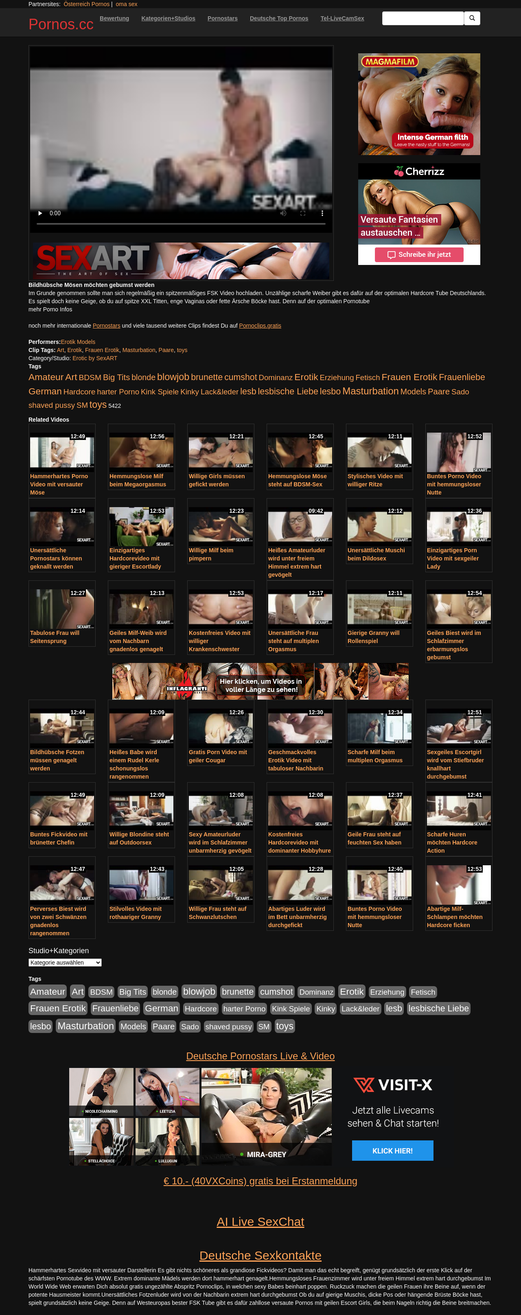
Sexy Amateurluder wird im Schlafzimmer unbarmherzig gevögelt (220, 842)
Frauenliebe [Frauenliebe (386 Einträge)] (462, 377)
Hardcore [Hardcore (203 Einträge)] (79, 391)
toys (182, 350)
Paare (166, 350)
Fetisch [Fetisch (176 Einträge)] (367, 377)
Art (60, 350)
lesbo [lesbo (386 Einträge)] (330, 391)
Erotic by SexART (94, 358)
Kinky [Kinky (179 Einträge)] (189, 391)
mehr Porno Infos (50, 309)
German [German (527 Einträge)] (45, 391)
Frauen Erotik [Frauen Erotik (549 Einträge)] (409, 377)
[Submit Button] (472, 18)
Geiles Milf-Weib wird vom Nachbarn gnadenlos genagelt (138, 641)
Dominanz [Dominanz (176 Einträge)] (275, 377)
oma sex (127, 4)
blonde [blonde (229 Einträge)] (143, 377)
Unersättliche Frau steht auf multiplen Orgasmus (293, 641)
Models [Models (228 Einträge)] (413, 391)
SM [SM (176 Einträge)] (82, 405)
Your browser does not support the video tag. (181, 140)
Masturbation (139, 350)
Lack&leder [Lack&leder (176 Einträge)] (220, 391)
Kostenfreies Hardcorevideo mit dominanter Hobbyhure (299, 842)
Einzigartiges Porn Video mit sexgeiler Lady (453, 558)
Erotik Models (78, 342)
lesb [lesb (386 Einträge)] (248, 391)
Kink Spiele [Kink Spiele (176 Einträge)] (160, 391)
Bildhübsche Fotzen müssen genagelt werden (57, 760)
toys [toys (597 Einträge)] (98, 404)
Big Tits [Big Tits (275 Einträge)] (116, 377)
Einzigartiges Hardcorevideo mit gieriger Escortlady (135, 558)
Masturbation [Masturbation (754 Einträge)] (370, 390)
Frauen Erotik (102, 350)
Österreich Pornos (86, 4)
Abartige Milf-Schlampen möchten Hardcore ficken (455, 917)
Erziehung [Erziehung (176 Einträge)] (337, 377)
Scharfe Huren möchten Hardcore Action (452, 842)
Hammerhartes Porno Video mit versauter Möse (59, 484)
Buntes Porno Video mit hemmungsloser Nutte (454, 484)
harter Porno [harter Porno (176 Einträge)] (118, 391)
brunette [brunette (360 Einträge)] (207, 377)
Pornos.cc (61, 24)
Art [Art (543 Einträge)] (71, 377)
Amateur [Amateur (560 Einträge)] (45, 377)
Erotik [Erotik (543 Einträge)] (306, 377)
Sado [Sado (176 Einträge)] (460, 391)
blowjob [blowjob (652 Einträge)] (173, 377)
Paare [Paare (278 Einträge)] (439, 391)
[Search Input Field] (423, 18)
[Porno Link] (181, 261)
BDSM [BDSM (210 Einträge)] (90, 377)
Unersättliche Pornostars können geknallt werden (56, 558)
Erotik (74, 350)
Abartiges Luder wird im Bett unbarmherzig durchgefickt (297, 917)
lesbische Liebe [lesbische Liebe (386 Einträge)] (288, 391)
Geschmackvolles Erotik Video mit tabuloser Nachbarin (295, 760)
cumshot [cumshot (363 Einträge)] (240, 377)
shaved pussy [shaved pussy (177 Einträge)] (51, 405)
